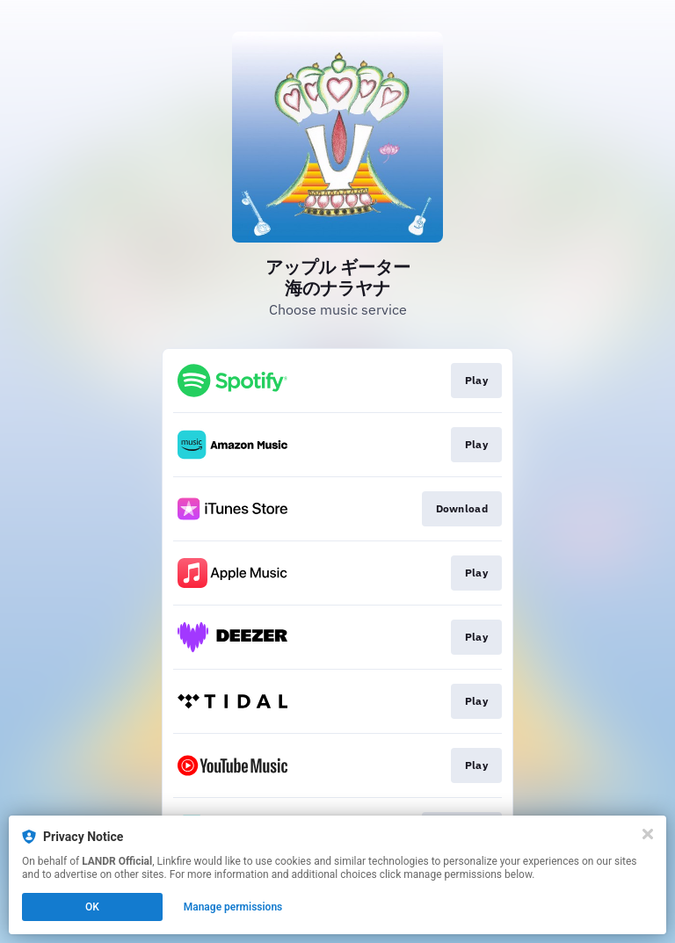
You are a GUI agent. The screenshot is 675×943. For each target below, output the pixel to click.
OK (92, 907)
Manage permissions (233, 907)
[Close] (648, 834)
